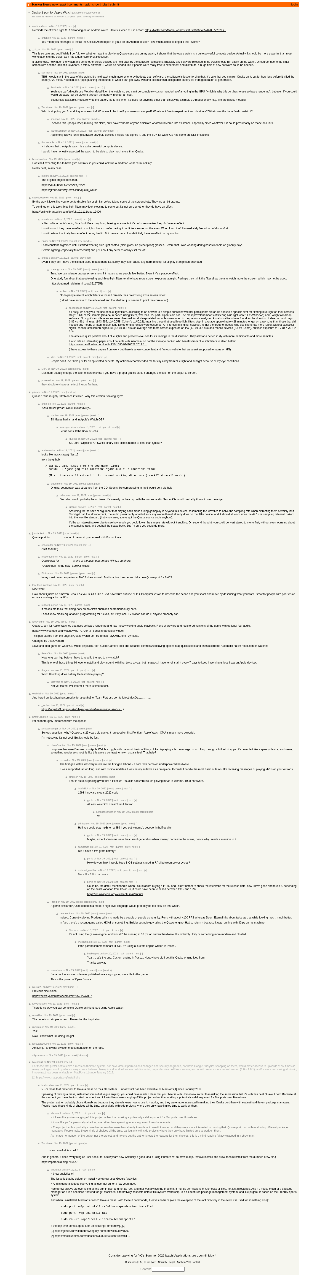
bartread (46, 1087)
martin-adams (39, 26)
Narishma (74, 933)
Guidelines (130, 1269)
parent (71, 37)
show (95, 4)
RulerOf (45, 656)
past (63, 4)
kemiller (45, 72)
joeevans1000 (39, 1046)
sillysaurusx (38, 1058)
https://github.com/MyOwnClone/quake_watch (69, 190)
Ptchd (54, 904)
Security (162, 1269)
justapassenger (49, 731)
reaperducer (47, 559)
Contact (196, 1269)
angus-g (45, 257)
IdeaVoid (49, 17)
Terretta (45, 107)
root (84, 87)
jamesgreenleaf (68, 427)
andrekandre (48, 450)
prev (60, 49)
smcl (53, 415)
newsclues (56, 973)
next (70, 26)
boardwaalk (38, 159)
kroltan (63, 291)
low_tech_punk (40, 587)
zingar (44, 241)
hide (73, 17)
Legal (172, 1269)
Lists (147, 1269)
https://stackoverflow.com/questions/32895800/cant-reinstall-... (92, 1242)
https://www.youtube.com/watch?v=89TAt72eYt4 (61, 633)
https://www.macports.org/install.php (58, 1080)
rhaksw (45, 175)
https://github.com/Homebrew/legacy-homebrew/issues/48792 (91, 1237)
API (154, 1269)
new (55, 4)
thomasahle (47, 142)
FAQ (141, 1269)
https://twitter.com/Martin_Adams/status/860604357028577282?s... (185, 30)
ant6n (44, 37)
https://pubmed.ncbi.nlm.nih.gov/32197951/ (77, 283)
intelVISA (83, 791)
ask (87, 4)
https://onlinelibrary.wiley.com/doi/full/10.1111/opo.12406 (66, 211)
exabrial (36, 696)
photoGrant (38, 719)
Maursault (37, 1064)
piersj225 (37, 989)
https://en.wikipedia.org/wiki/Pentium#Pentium (115, 897)
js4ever (36, 392)
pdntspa (82, 826)
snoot (53, 119)
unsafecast (47, 219)
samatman (83, 849)
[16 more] (82, 1058)
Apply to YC (183, 1269)
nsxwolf (64, 762)
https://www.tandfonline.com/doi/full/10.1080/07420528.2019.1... (108, 344)
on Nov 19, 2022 (61, 17)
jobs (104, 4)
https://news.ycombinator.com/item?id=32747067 (62, 998)
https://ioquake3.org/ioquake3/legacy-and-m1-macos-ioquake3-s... (81, 712)
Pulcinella (56, 87)
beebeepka (66, 916)
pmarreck (46, 380)
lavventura (37, 1006)
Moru (53, 357)
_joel (44, 708)
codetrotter (47, 547)
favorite (86, 17)
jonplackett (38, 536)
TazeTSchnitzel (59, 130)
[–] (74, 26)
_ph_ (35, 49)
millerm (63, 498)
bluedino (55, 486)
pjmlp (72, 779)
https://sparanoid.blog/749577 (59, 1165)
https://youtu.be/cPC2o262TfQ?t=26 (63, 185)
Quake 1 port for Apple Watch (51, 12)
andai (44, 403)
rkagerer (46, 673)
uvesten (36, 1029)
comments (76, 4)
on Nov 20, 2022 (109, 956)
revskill (36, 1018)
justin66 (73, 509)
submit (114, 4)
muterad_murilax (87, 873)
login (294, 4)
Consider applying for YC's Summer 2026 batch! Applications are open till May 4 (162, 1262)
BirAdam (46, 576)
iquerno (73, 438)
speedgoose (38, 197)
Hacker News (41, 4)
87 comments (97, 17)
